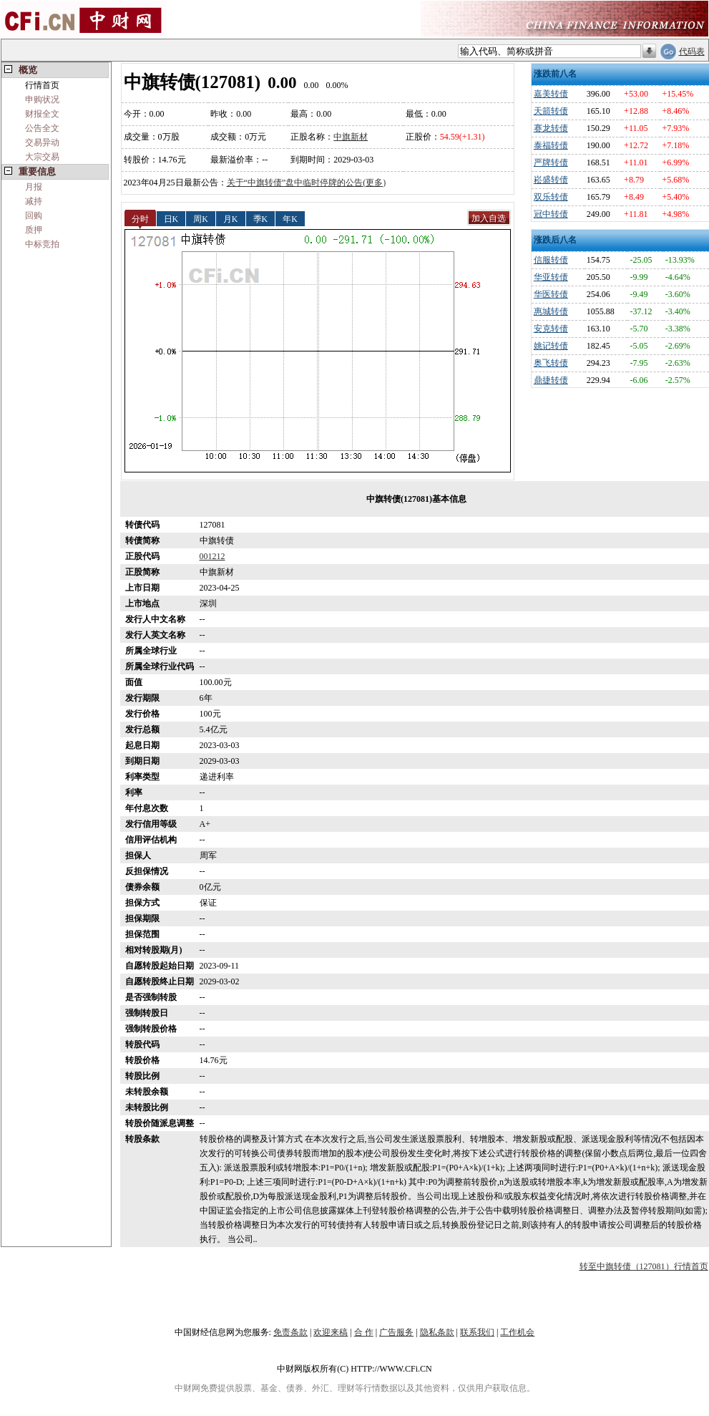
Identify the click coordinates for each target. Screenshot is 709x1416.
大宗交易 (42, 157)
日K (171, 218)
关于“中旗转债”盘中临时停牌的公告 (295, 183)
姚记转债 (551, 346)
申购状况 (42, 99)
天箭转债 (551, 111)
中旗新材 (350, 137)
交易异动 (42, 142)
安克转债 (551, 329)
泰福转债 (551, 145)
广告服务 (396, 1332)
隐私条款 (437, 1332)
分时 (140, 218)
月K (230, 218)
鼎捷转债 (551, 380)
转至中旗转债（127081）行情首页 (644, 1266)
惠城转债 (551, 311)
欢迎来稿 (330, 1332)
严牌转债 (551, 162)
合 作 (363, 1332)
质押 (33, 230)
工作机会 (517, 1332)
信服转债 (551, 260)
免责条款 (290, 1332)
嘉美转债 (551, 94)
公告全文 (42, 128)
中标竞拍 (42, 244)
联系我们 (477, 1332)
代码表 (692, 52)
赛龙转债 (551, 128)
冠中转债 (551, 214)
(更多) (374, 183)
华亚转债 (551, 277)
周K (200, 218)
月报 (33, 187)
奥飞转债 (551, 363)
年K (290, 218)
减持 (33, 201)
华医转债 (551, 294)
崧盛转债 (551, 180)
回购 (33, 215)
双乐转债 (551, 197)
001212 (212, 556)
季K (260, 218)
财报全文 (42, 114)
